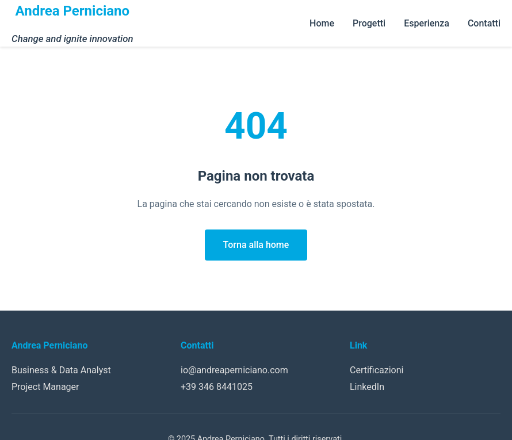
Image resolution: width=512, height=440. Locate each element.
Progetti (369, 23)
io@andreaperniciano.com (234, 370)
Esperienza (426, 23)
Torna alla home (256, 244)
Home (322, 23)
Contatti (484, 23)
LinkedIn (367, 386)
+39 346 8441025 (217, 386)
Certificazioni (376, 370)
